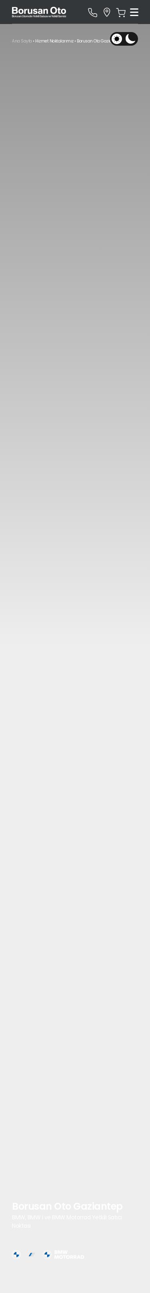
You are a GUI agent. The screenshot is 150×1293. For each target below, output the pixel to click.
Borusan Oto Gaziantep (99, 41)
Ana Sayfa (22, 41)
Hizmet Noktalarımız (54, 41)
